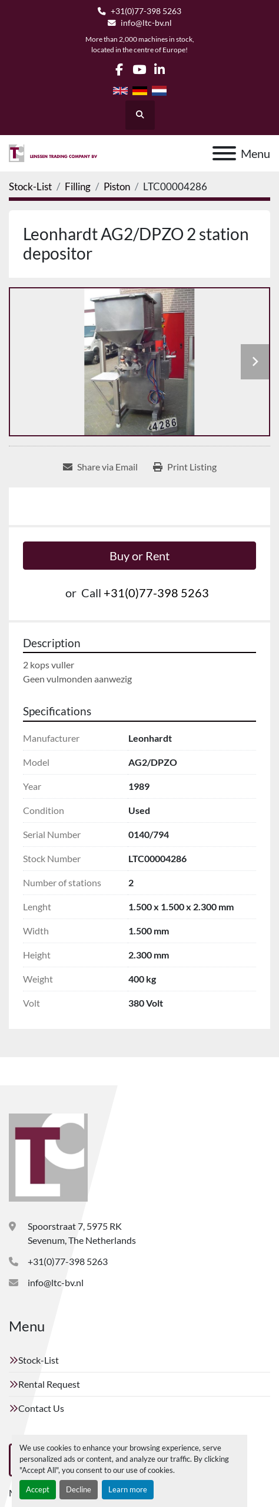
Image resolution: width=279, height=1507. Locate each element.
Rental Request (49, 1384)
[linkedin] (159, 69)
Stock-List (38, 1359)
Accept (37, 1489)
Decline (78, 1489)
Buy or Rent (139, 556)
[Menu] (224, 153)
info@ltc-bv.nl (146, 23)
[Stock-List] (30, 186)
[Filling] (78, 186)
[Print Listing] (184, 467)
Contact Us (41, 1408)
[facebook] (119, 69)
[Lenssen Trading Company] (48, 1156)
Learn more (127, 1489)
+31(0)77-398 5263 (146, 11)
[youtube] (139, 69)
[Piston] (117, 186)
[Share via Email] (100, 467)
